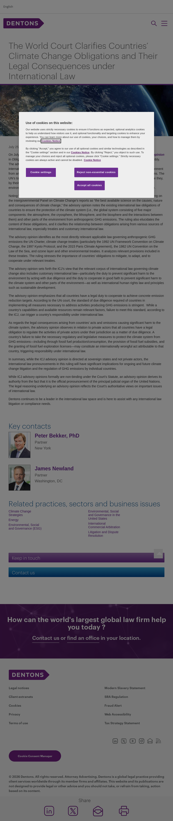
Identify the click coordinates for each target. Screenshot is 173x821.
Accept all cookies (89, 185)
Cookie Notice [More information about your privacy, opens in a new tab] (92, 160)
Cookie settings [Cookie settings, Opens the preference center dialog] (40, 172)
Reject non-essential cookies (96, 172)
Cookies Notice (51, 141)
